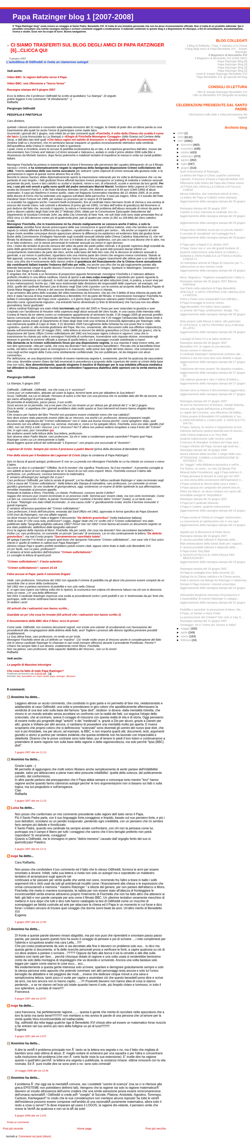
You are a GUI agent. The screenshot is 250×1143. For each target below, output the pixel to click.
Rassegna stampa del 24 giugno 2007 (203, 536)
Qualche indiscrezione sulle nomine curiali (206, 438)
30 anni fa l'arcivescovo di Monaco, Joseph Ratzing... (213, 404)
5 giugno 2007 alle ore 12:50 (30, 922)
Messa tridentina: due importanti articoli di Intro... (210, 193)
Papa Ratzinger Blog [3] (232, 67)
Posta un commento (18, 1122)
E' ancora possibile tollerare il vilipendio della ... (209, 539)
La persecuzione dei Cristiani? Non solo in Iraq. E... (212, 617)
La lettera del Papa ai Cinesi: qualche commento (210, 175)
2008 (180, 137)
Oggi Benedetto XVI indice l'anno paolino (205, 306)
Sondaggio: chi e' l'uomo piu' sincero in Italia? (208, 624)
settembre (187, 156)
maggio (186, 628)
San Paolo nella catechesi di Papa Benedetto (208, 288)
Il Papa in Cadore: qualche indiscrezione (205, 506)
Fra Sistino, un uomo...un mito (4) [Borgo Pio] (208, 468)
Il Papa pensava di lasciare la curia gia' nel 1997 (210, 476)
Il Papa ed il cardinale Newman (199, 503)
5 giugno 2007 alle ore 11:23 (30, 800)
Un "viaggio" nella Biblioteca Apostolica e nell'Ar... (210, 464)
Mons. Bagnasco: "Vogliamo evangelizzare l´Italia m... (213, 277)
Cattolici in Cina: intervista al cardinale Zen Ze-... (210, 212)
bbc (19, 676)
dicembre (187, 144)
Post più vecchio (156, 1128)
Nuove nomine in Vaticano (196, 350)
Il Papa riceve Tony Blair (195, 551)
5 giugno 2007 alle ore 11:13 (30, 752)
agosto (185, 160)
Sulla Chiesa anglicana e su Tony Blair (204, 434)
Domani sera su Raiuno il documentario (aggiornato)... (213, 390)
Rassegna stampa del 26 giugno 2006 (203, 450)
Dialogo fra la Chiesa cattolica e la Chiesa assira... (211, 576)
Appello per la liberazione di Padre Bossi (205, 532)
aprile (184, 632)
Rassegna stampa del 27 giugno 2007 (203, 401)
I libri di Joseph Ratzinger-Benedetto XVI (222, 92)
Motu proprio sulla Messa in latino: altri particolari (210, 321)
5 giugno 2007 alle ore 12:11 (30, 849)
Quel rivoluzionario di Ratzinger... (200, 171)
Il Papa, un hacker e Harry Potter (200, 613)
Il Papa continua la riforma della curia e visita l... (209, 483)
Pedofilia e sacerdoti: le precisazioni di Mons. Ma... (211, 609)
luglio (184, 163)
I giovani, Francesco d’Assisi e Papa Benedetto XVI (212, 179)
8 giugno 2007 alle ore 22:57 (30, 998)
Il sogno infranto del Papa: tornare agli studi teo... (210, 446)
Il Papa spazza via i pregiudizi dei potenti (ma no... (211, 487)
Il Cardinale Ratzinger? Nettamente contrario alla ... (212, 354)
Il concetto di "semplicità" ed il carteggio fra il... (209, 233)
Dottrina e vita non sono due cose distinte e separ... (212, 358)
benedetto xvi (28, 676)
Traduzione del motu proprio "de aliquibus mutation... (212, 368)
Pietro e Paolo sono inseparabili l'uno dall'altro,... (210, 299)
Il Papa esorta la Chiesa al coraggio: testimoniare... (211, 517)
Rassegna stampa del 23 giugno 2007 (203, 568)
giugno (185, 167)
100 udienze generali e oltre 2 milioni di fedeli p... (210, 379)
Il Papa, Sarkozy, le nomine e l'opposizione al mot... (212, 427)
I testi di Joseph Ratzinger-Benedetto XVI (221, 73)
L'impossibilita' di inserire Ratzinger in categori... (209, 598)
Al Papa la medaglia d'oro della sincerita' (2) (207, 572)
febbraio (186, 640)
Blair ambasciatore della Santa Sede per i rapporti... (212, 543)
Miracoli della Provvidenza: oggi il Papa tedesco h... (212, 472)
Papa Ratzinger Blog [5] (232, 61)
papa (52, 676)
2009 (180, 133)
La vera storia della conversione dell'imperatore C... (212, 479)
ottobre (185, 152)
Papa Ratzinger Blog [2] (232, 70)
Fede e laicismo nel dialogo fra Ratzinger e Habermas (213, 580)
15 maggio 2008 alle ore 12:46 (31, 1070)
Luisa (15, 807)
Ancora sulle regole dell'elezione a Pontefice (207, 408)
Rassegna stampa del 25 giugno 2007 (203, 499)
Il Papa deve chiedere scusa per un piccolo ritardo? (212, 229)
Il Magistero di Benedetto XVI (228, 55)
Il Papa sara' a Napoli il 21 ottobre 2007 (204, 244)
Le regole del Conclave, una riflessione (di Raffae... (211, 412)
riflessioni (70, 676)
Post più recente (13, 1128)
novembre (187, 148)
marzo (185, 636)
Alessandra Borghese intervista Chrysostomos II (210, 595)
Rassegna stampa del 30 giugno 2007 (203, 208)
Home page (84, 1128)
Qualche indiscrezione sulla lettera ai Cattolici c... (210, 252)
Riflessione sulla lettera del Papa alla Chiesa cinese (212, 183)
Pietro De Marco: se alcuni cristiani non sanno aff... (211, 491)
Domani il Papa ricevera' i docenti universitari (208, 584)
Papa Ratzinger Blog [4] (232, 64)
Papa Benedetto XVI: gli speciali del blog (222, 77)
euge (14, 856)
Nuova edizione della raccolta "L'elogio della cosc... (211, 453)
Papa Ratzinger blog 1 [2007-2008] (72, 17)
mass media (43, 676)
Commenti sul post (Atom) (35, 1136)
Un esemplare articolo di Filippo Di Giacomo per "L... (212, 262)
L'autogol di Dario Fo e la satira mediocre (205, 338)
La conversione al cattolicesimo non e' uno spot (209, 521)
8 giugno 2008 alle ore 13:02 (30, 1115)
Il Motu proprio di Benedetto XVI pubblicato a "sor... (211, 416)
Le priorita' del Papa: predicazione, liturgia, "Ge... (210, 310)
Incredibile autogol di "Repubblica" (201, 495)
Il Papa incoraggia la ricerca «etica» (202, 302)
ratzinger (60, 676)
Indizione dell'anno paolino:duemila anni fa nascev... (212, 430)
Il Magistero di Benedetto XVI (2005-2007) (221, 58)
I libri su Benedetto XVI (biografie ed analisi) (220, 95)
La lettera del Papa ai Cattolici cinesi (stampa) (208, 197)
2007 (180, 140)
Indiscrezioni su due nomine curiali (201, 266)
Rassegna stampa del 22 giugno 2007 (203, 620)
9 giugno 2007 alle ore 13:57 (30, 1036)
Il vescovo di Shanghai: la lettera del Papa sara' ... (211, 442)
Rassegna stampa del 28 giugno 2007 (203, 342)
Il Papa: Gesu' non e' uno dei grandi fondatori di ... (211, 248)
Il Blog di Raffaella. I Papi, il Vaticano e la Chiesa (217, 45)
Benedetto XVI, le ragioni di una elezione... (206, 346)
